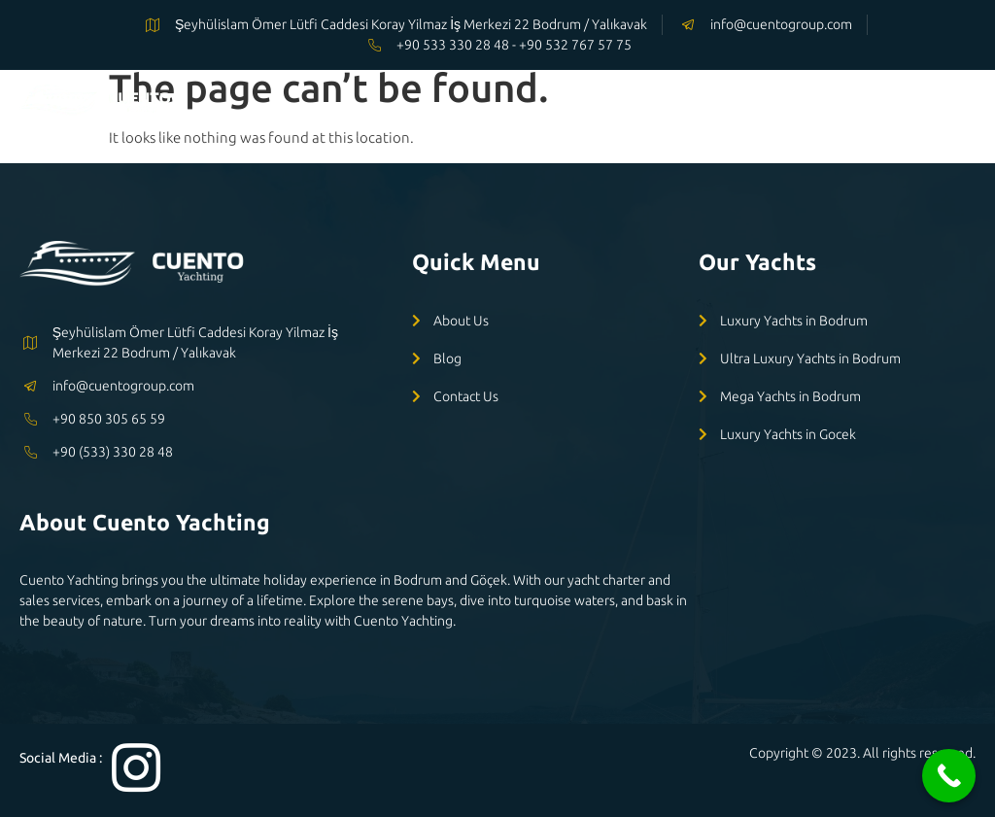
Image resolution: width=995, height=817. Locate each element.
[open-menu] (961, 103)
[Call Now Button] (949, 775)
